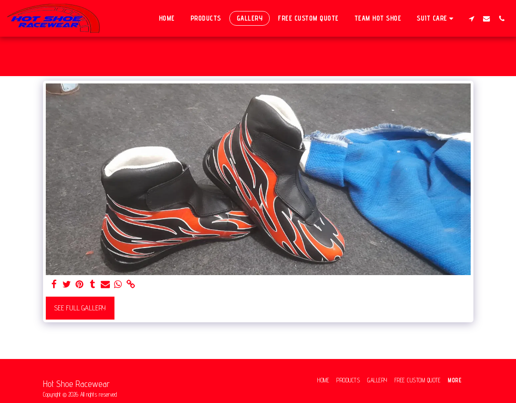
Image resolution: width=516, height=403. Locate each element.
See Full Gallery (80, 308)
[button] (436, 18)
